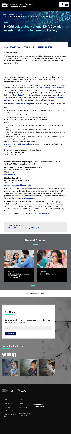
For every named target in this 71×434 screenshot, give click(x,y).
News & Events (13, 14)
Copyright (23, 407)
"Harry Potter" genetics (21, 95)
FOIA (20, 400)
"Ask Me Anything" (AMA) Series (48, 88)
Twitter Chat (9, 90)
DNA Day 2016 (12, 228)
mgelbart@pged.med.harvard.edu (17, 185)
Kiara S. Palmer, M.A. (12, 47)
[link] (4, 354)
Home (4, 14)
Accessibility (9, 403)
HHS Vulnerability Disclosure (24, 413)
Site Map (7, 407)
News (20, 14)
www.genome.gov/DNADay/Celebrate (19, 144)
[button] (66, 4)
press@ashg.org (10, 174)
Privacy (22, 403)
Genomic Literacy (23, 228)
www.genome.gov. (28, 198)
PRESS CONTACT (45, 47)
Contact (7, 400)
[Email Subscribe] (28, 328)
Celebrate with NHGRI (20, 104)
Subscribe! (10, 334)
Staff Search (8, 411)
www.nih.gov (44, 213)
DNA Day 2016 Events (38, 228)
